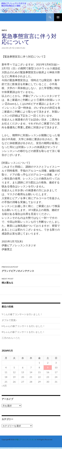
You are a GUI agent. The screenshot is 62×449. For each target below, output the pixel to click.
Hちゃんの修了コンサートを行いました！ (23, 326)
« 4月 (4, 385)
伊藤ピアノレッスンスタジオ (26, 439)
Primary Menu (58, 17)
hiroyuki (20, 48)
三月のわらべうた (11, 337)
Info (4, 30)
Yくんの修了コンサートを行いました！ (22, 314)
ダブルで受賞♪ (9, 320)
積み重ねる (31, 280)
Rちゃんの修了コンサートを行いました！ (23, 332)
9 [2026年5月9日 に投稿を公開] (47, 367)
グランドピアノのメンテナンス (31, 268)
